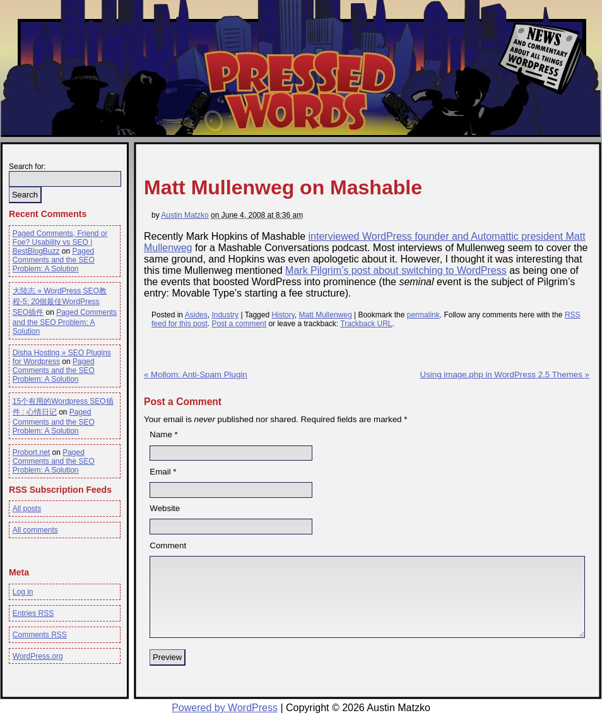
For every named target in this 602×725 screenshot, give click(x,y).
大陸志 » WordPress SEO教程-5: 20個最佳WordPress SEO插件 (60, 301)
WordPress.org (38, 656)
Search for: (27, 166)
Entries (33, 613)
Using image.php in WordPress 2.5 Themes (504, 374)
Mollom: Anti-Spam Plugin (195, 374)
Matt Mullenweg (325, 314)
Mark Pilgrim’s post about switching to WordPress (396, 270)
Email (160, 471)
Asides (196, 314)
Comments (40, 634)
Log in (23, 591)
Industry (225, 314)
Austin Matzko (184, 215)
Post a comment (238, 323)
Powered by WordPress (225, 707)
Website (165, 508)
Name (161, 434)
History (282, 314)
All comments (35, 530)
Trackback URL (366, 323)
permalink (423, 314)
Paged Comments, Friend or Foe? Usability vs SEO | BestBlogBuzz (60, 242)
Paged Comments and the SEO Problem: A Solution (54, 260)
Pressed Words (298, 89)
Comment (168, 545)
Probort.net (31, 452)
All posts (27, 508)
